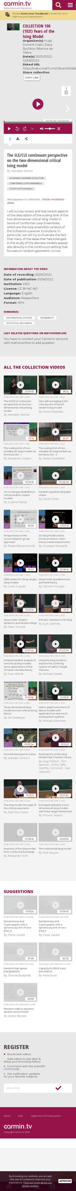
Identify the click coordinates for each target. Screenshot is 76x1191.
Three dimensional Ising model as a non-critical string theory (20, 710)
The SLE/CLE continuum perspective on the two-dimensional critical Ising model (18, 406)
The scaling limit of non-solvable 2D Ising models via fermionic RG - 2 (55, 451)
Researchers (30, 298)
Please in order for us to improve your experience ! (36, 15)
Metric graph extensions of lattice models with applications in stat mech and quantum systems (54, 712)
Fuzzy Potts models (21, 188)
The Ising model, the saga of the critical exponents (20, 806)
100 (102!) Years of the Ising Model (38, 31)
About (7, 1115)
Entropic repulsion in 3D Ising (55, 619)
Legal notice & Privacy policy (46, 1115)
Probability (47, 318)
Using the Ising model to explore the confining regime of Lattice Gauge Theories (53, 665)
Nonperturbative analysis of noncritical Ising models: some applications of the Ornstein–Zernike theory (19, 665)
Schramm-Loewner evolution (27, 178)
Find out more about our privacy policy (37, 1184)
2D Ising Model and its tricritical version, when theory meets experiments (54, 538)
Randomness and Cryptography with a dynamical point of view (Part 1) (52, 926)
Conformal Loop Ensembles (26, 183)
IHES (26, 284)
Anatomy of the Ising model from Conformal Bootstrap (20, 850)
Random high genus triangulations (15, 970)
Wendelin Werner (22, 171)
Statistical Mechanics (19, 323)
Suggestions (18, 891)
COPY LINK (32, 77)
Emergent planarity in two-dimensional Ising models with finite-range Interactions (55, 808)
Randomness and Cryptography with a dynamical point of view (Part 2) (17, 926)
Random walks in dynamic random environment (19, 1010)
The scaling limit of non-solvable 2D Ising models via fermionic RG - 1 (20, 451)
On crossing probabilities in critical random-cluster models (19, 495)
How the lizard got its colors (20, 754)
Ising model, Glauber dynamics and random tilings (20, 621)
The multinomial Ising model (55, 848)
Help (20, 1115)
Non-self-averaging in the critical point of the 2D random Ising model (53, 404)
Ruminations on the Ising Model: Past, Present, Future (55, 756)
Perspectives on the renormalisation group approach (17, 538)
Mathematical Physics (19, 318)
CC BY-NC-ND (28, 288)
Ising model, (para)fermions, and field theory (55, 581)
